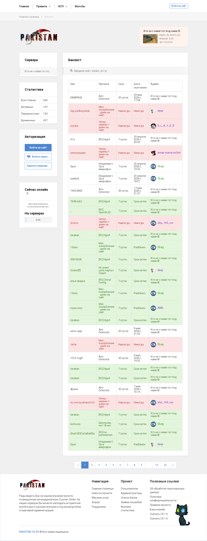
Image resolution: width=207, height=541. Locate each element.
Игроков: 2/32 (166, 38)
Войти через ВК (39, 156)
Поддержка (99, 506)
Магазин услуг (100, 497)
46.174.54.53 (165, 42)
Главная (24, 6)
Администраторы (131, 493)
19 (156, 465)
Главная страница (29, 16)
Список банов (129, 497)
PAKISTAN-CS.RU (29, 531)
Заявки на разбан (131, 502)
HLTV (61, 6)
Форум (96, 502)
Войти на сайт (178, 6)
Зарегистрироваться (39, 165)
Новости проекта (102, 493)
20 (165, 465)
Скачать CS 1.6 (159, 514)
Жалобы (80, 6)
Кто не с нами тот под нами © (38, 71)
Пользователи (129, 488)
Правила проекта (160, 504)
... (149, 465)
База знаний (157, 509)
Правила (41, 6)
